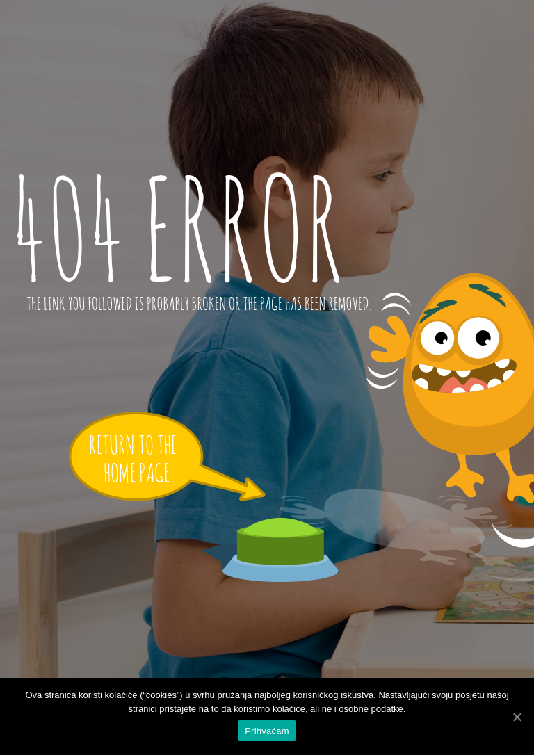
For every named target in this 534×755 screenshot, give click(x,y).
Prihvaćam (267, 731)
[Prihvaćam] (517, 717)
